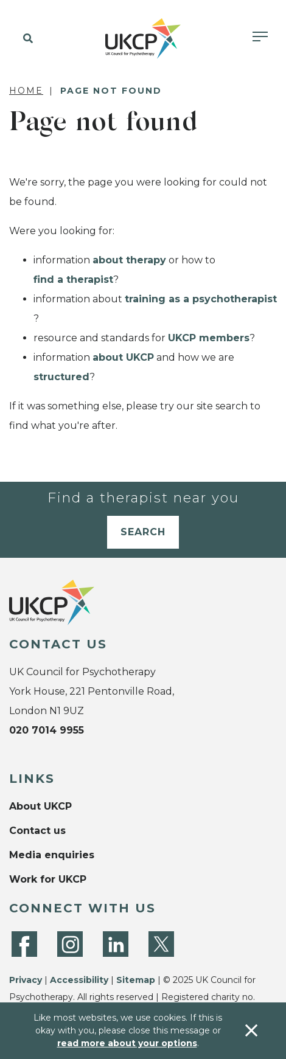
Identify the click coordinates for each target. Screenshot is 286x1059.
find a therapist (73, 279)
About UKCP (40, 806)
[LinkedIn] (116, 944)
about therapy (129, 260)
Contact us (37, 830)
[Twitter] (161, 944)
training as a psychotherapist (201, 299)
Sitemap (135, 979)
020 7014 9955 (46, 730)
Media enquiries (51, 855)
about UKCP (123, 357)
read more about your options (127, 1043)
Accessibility (79, 979)
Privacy (25, 979)
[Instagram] (70, 944)
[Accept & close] (251, 1030)
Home (26, 90)
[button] (25, 39)
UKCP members (208, 338)
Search (143, 532)
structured (61, 377)
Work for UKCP (47, 879)
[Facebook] (24, 944)
